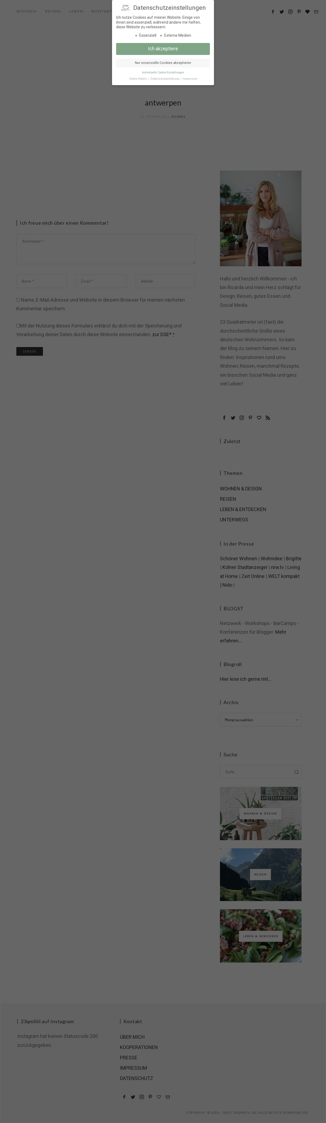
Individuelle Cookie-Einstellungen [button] (163, 72)
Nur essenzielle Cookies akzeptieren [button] (163, 62)
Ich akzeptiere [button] (163, 48)
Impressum (190, 78)
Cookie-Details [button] (138, 78)
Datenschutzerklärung (165, 78)
